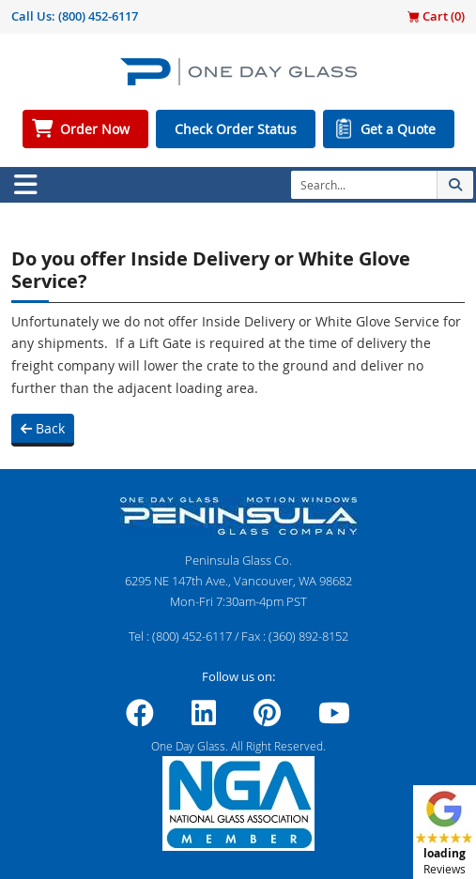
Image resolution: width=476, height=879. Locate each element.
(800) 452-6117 (98, 16)
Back (43, 428)
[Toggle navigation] (25, 185)
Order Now (95, 129)
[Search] (364, 185)
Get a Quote (398, 129)
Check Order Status (236, 129)
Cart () (436, 16)
